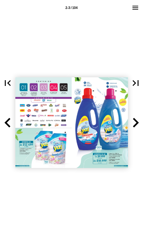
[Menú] (135, 7)
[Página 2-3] (71, 7)
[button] (7, 122)
